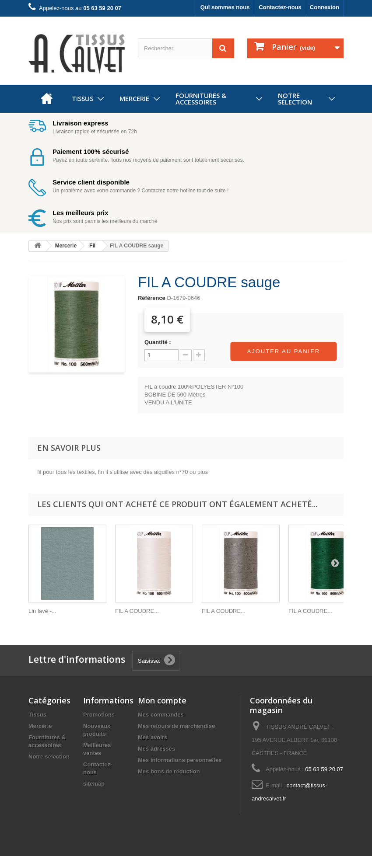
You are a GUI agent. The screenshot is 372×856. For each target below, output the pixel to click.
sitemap (94, 783)
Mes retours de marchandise (176, 726)
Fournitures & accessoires (200, 98)
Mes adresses (156, 748)
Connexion (324, 7)
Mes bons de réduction (169, 771)
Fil (92, 246)
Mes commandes (161, 714)
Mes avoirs (152, 737)
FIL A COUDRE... (137, 611)
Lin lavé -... (42, 611)
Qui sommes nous (225, 7)
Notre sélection (295, 98)
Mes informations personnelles (179, 760)
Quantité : (157, 342)
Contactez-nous (280, 7)
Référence (151, 298)
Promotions (99, 714)
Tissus (82, 98)
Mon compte (162, 700)
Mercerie (134, 98)
